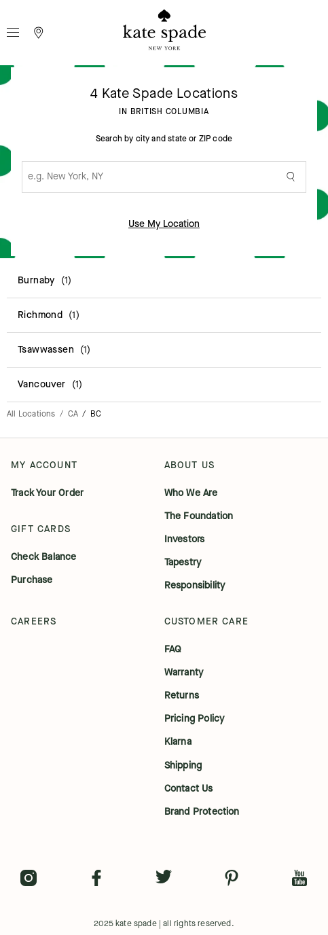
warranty (184, 673)
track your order (47, 493)
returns (181, 696)
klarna (178, 742)
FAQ (173, 649)
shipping (183, 766)
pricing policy (194, 719)
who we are (191, 493)
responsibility (194, 586)
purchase (32, 580)
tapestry (183, 563)
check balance (44, 557)
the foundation (199, 516)
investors (184, 539)
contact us (188, 789)
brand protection (202, 812)
